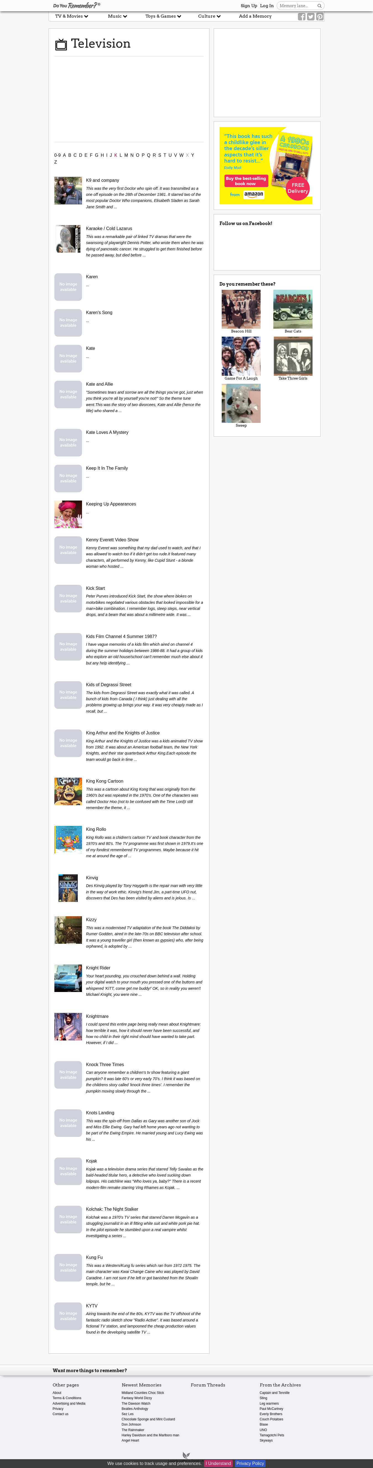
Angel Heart (130, 1440)
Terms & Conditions (67, 1398)
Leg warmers (269, 1403)
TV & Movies (71, 16)
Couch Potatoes (271, 1419)
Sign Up (249, 5)
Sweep (241, 406)
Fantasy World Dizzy (137, 1398)
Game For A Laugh (241, 358)
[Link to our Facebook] (301, 16)
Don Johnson (131, 1424)
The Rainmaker (133, 1430)
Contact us (60, 1414)
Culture (209, 16)
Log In (267, 5)
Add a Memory (255, 16)
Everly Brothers (271, 1414)
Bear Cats (292, 312)
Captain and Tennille (275, 1393)
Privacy (58, 1409)
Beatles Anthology (135, 1409)
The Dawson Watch (136, 1403)
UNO (263, 1430)
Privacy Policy (250, 1463)
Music (117, 16)
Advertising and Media (69, 1403)
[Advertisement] (129, 99)
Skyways (266, 1440)
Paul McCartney (271, 1409)
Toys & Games (163, 16)
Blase (264, 1424)
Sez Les (128, 1414)
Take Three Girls (292, 358)
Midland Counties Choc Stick (143, 1393)
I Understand (218, 1463)
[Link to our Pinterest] (320, 16)
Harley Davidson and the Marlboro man (150, 1435)
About (57, 1393)
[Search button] (320, 6)
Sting (263, 1398)
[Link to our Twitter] (310, 16)
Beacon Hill (241, 312)
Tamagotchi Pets (272, 1435)
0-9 (57, 155)
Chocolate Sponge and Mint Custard (148, 1419)
